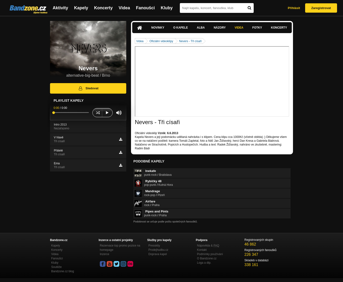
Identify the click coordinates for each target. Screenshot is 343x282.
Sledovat (88, 88)
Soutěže (56, 267)
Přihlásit (294, 8)
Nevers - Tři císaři (190, 41)
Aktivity (60, 7)
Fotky (257, 27)
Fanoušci (145, 7)
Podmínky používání (210, 254)
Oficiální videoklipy (161, 41)
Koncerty (103, 7)
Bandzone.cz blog (62, 271)
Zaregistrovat (321, 8)
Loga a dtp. (204, 262)
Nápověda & (208, 245)
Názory (220, 27)
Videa (124, 7)
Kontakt (202, 250)
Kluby (167, 7)
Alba (201, 27)
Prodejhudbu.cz (158, 250)
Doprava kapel (157, 254)
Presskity (154, 245)
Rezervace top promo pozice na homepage (120, 248)
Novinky (157, 27)
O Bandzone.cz (207, 258)
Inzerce (104, 254)
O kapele (180, 27)
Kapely (81, 7)
